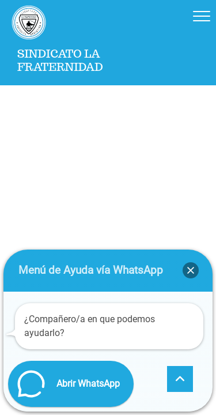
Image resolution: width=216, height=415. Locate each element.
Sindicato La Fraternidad (60, 60)
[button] (191, 270)
